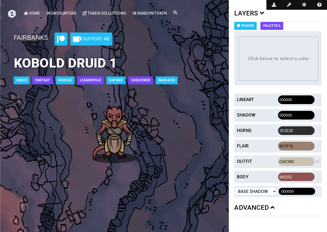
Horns (244, 130)
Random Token (150, 13)
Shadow (246, 115)
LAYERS (249, 13)
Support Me (91, 39)
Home (32, 13)
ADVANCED (254, 207)
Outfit (244, 161)
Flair (243, 146)
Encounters (61, 13)
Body (243, 176)
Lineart (245, 99)
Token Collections (104, 13)
